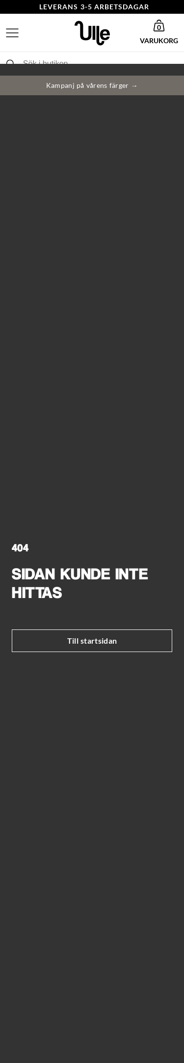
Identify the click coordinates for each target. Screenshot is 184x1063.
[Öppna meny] (12, 33)
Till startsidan (92, 640)
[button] (159, 33)
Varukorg (159, 40)
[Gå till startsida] (92, 33)
